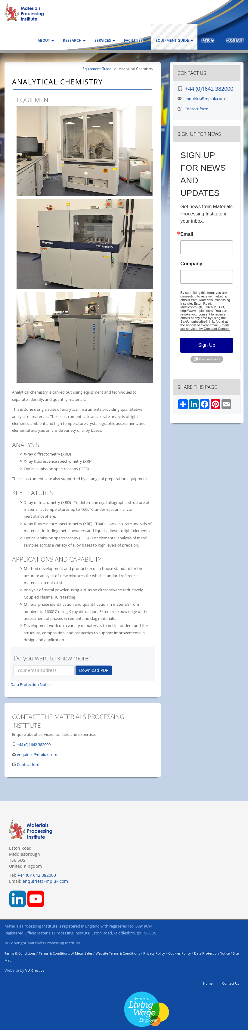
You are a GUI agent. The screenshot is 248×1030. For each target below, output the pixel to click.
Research (74, 40)
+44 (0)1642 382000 (34, 744)
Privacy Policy (154, 953)
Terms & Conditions (20, 953)
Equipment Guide (174, 40)
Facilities (135, 40)
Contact (235, 40)
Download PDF (93, 670)
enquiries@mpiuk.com (37, 754)
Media (210, 40)
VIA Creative (34, 970)
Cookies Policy (179, 953)
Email (186, 234)
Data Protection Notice (31, 684)
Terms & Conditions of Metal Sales (65, 953)
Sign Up (206, 345)
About (46, 40)
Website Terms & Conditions (118, 953)
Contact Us (230, 983)
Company (191, 263)
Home (207, 983)
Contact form (29, 764)
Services (105, 40)
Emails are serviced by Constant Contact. (205, 327)
